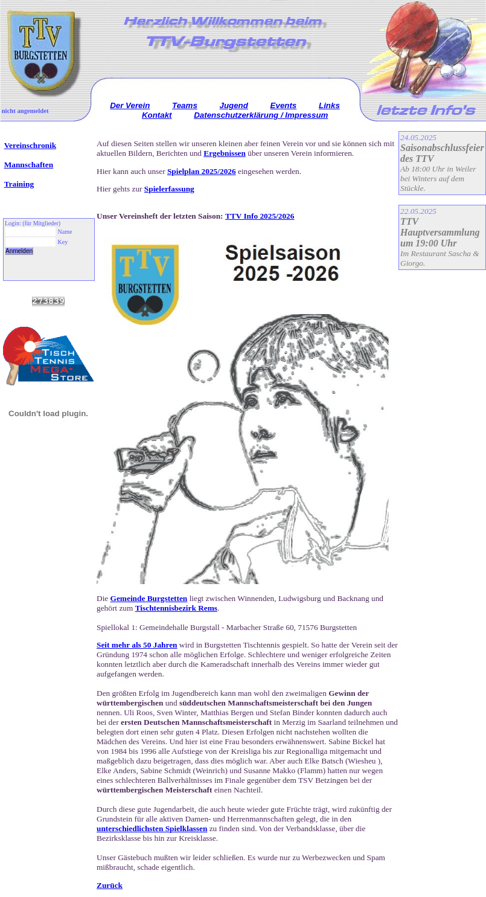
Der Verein (130, 105)
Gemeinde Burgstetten (149, 598)
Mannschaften (28, 164)
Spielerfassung (169, 188)
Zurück (110, 885)
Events (283, 105)
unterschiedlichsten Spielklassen (152, 828)
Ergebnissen (224, 153)
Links (329, 105)
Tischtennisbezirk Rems (176, 607)
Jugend (234, 105)
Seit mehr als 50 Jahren (137, 644)
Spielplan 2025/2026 (201, 171)
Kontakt (157, 115)
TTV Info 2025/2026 (260, 215)
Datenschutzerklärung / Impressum (261, 115)
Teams (184, 105)
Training (19, 183)
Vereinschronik (30, 145)
